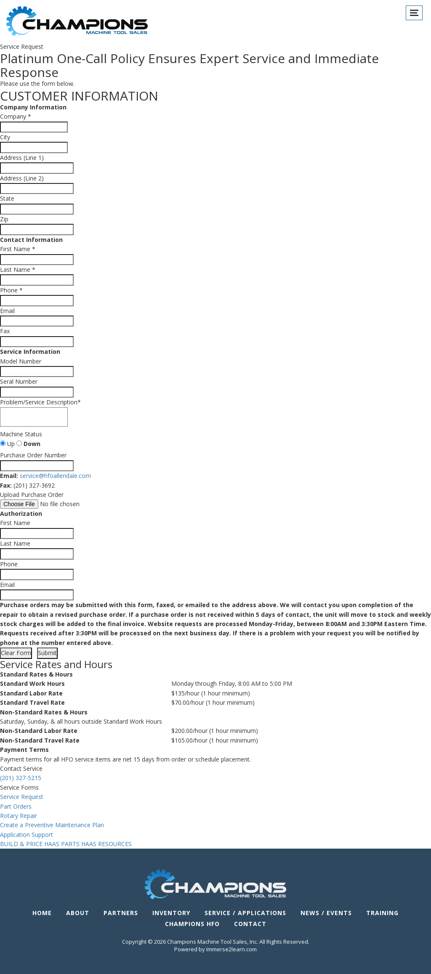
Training (382, 913)
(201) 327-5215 (20, 778)
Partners (121, 913)
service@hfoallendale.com (55, 476)
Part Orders (16, 806)
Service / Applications (245, 913)
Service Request (21, 797)
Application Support (26, 835)
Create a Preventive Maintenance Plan (52, 825)
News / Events (326, 913)
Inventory (171, 913)
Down (28, 444)
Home (42, 913)
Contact (250, 924)
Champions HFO (192, 924)
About (77, 913)
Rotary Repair (18, 816)
